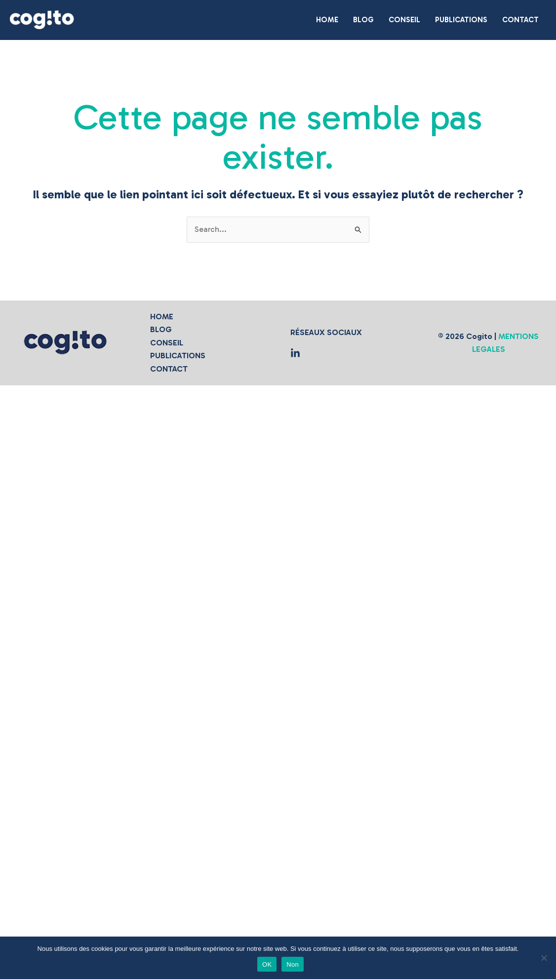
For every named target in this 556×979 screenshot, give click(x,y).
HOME (161, 316)
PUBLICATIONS (177, 355)
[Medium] (295, 353)
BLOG (161, 329)
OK (267, 964)
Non (292, 964)
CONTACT (169, 369)
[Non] (544, 958)
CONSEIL (166, 342)
